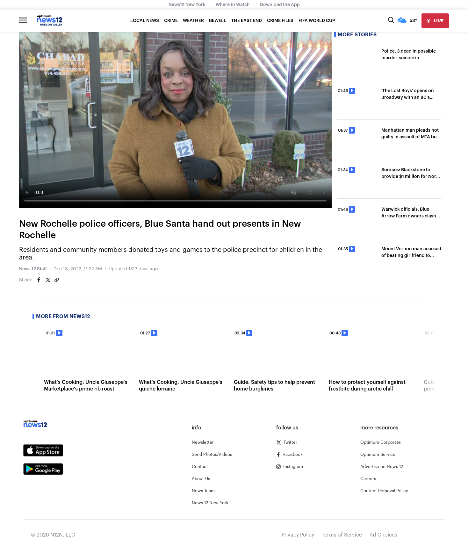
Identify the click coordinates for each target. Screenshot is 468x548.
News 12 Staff (33, 269)
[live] (435, 20)
